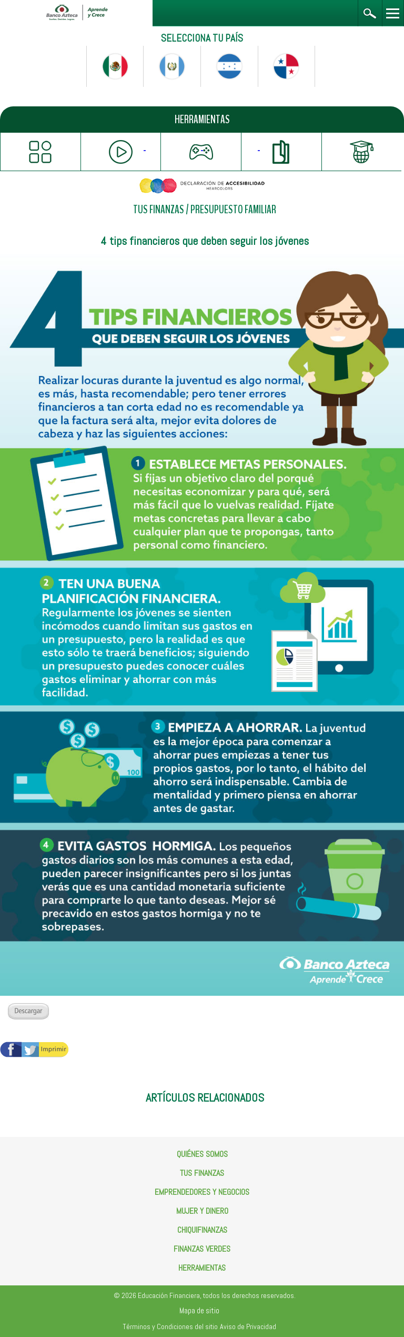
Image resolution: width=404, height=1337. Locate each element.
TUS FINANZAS (158, 209)
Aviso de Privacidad (248, 1326)
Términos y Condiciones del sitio (170, 1326)
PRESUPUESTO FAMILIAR (233, 209)
